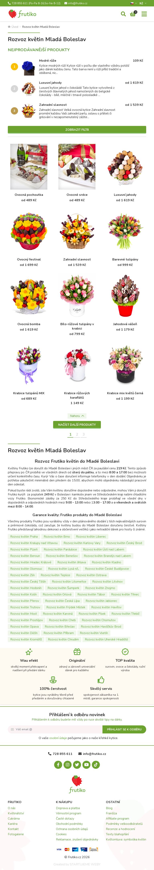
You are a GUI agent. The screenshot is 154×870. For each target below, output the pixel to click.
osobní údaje (58, 738)
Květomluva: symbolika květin (126, 839)
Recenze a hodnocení (120, 829)
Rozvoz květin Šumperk (63, 588)
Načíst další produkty (77, 425)
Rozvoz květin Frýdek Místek (65, 607)
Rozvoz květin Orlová (57, 594)
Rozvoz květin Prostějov (26, 620)
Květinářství (16, 813)
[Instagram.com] (68, 765)
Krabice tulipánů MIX (29, 393)
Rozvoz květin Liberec (91, 537)
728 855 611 (34, 3)
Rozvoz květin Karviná (58, 614)
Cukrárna (14, 819)
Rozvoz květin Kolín (23, 594)
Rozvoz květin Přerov (24, 601)
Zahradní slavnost (53, 105)
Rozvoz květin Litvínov (107, 582)
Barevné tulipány (125, 259)
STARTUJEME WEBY (85, 864)
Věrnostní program (68, 813)
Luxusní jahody (50, 83)
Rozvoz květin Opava (24, 627)
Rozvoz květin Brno (57, 537)
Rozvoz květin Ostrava (91, 575)
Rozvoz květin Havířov (106, 607)
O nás (11, 808)
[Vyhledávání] (123, 14)
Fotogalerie (16, 834)
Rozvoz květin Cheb (62, 620)
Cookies (61, 834)
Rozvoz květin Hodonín (26, 588)
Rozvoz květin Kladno (106, 562)
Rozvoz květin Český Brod (124, 543)
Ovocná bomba (28, 324)
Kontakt (13, 829)
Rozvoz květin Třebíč (125, 614)
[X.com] (77, 765)
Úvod (13, 27)
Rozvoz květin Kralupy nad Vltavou (34, 543)
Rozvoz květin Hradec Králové (30, 562)
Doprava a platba (68, 808)
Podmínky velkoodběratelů (124, 824)
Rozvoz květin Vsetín (94, 633)
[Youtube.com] (86, 765)
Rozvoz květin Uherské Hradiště (106, 639)
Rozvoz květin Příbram (59, 633)
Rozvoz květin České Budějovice (107, 569)
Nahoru (77, 416)
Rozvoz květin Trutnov (25, 607)
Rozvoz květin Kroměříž (26, 639)
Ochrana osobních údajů (72, 829)
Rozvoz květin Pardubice (60, 549)
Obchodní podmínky (69, 824)
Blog (109, 808)
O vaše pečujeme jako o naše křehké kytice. (78, 738)
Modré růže (47, 60)
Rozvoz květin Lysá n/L (63, 569)
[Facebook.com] (58, 765)
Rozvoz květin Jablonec (101, 601)
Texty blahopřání (117, 834)
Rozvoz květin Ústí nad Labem (103, 549)
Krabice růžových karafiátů (77, 395)
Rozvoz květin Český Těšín (28, 582)
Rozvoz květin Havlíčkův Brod (101, 627)
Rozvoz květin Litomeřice (69, 582)
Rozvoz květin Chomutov (99, 620)
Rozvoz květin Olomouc (26, 569)
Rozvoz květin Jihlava (71, 562)
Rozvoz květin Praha (24, 537)
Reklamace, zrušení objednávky (77, 839)
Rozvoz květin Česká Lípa (62, 601)
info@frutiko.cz (75, 3)
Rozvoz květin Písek (92, 614)
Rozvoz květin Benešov (62, 556)
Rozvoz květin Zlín (22, 575)
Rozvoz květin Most (23, 614)
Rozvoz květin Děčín (23, 633)
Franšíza (111, 813)
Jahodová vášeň (125, 324)
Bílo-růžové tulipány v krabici (77, 326)
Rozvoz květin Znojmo (100, 588)
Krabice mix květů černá (125, 393)
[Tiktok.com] (96, 765)
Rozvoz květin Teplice (55, 575)
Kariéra (12, 824)
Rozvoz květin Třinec (125, 594)
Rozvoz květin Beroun (25, 556)
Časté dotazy (65, 819)
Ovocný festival (29, 259)
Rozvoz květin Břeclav (60, 627)
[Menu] (144, 14)
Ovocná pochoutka (29, 195)
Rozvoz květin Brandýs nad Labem (107, 556)
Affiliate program (117, 819)
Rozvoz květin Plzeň (24, 549)
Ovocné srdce (77, 195)
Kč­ (142, 3)
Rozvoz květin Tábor (91, 594)
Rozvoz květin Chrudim (63, 639)
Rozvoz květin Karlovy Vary (82, 543)
